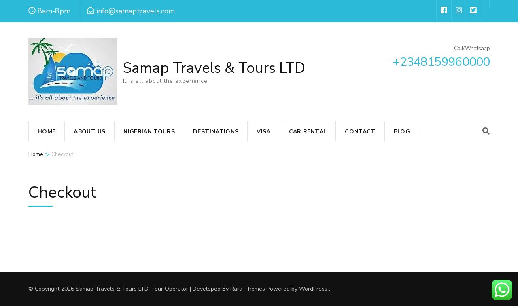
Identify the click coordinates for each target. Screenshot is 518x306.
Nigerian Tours (149, 131)
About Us (89, 131)
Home (46, 131)
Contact (360, 131)
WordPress (313, 289)
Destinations (215, 131)
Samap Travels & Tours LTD (214, 68)
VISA (263, 131)
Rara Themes (247, 289)
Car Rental (308, 131)
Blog (402, 131)
